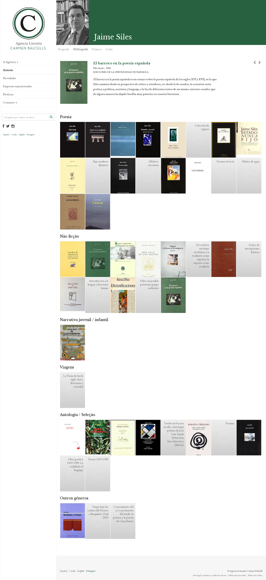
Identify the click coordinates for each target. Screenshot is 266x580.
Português (30, 134)
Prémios (97, 49)
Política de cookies (255, 575)
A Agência (10, 62)
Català (14, 134)
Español (6, 134)
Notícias (8, 94)
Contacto (10, 102)
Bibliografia (80, 49)
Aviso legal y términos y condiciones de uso (210, 575)
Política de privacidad (237, 575)
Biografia (63, 49)
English (22, 134)
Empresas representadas (17, 86)
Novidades (9, 78)
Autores (8, 70)
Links (109, 49)
